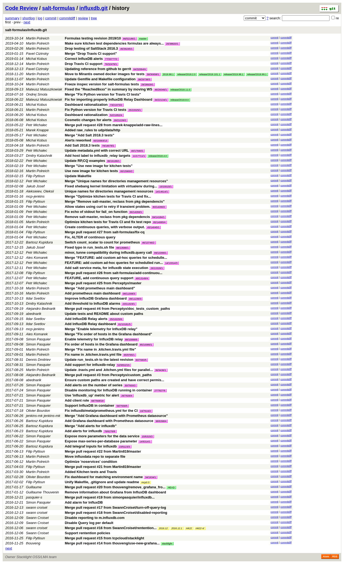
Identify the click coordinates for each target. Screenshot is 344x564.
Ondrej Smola (36, 94)
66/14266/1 (136, 212)
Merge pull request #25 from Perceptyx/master (103, 283)
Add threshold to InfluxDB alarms (92, 303)
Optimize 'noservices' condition (91, 462)
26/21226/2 (120, 120)
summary (12, 18)
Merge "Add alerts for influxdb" (91, 426)
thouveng (33, 543)
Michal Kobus (36, 59)
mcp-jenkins (35, 196)
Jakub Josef (35, 186)
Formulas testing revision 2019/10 (93, 38)
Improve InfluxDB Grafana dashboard (96, 298)
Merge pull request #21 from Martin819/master (103, 467)
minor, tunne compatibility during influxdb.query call (108, 252)
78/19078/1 (108, 145)
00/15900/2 (126, 171)
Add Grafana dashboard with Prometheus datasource (109, 421)
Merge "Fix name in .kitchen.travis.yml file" (100, 349)
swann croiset (36, 507)
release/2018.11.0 (180, 89)
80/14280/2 (159, 207)
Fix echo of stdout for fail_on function (96, 212)
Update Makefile (78, 176)
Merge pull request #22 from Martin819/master (103, 451)
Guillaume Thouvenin (42, 492)
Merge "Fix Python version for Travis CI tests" (103, 94)
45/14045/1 (153, 227)
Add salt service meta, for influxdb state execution (106, 268)
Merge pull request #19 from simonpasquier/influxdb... (110, 497)
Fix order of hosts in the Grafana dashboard (101, 344)
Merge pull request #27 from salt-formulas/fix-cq (105, 232)
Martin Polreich (37, 38)
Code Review (21, 8)
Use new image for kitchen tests (91, 171)
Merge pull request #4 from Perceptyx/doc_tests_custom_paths (117, 309)
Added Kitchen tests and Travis (91, 472)
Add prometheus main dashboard (92, 293)
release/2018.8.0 (179, 100)
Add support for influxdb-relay (90, 365)
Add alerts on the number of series (94, 385)
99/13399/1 (160, 253)
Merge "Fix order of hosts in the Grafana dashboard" (108, 334)
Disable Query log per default (89, 523)
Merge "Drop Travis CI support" (91, 54)
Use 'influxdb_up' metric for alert (92, 395)
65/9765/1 (129, 355)
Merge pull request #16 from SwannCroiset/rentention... (111, 528)
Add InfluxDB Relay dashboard (90, 324)
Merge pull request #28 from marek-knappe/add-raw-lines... (113, 125)
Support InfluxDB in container (89, 405)
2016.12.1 (176, 528)
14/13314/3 (171, 263)
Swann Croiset (37, 518)
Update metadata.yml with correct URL (97, 150)
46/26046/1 (161, 89)
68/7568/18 (97, 400)
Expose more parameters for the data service (102, 436)
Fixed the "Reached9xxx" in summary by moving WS (108, 89)
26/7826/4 (126, 395)
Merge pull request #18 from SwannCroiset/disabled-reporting (116, 513)
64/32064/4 (140, 69)
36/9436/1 (160, 370)
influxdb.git (93, 8)
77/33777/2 (111, 59)
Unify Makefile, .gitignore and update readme (102, 482)
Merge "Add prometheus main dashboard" (100, 288)
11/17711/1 (139, 156)
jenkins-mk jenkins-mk (43, 416)
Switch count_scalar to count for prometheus (102, 242)
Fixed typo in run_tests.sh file (89, 247)
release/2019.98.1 (233, 74)
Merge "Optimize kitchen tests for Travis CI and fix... (108, 196)
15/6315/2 (147, 436)
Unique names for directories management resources (109, 191)
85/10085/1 (146, 344)
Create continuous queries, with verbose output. (105, 227)
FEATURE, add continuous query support (99, 278)
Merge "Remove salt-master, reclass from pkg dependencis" (114, 201)
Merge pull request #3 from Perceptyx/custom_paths (108, 375)
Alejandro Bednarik (41, 309)
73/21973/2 (116, 105)
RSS (334, 556)
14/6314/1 (144, 441)
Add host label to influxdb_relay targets (97, 156)
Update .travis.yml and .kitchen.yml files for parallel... (109, 370)
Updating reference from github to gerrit (98, 69)
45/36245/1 (126, 49)
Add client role (77, 400)
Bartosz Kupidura (39, 242)
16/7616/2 (145, 411)
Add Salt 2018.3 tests (82, 145)
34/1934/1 (150, 477)
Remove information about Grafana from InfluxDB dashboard (115, 492)
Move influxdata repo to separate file (95, 456)
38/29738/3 (144, 79)
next (27, 22)
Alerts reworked (78, 140)
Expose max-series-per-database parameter (101, 441)
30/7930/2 (130, 385)
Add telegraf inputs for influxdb (91, 446)
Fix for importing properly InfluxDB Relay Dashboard (108, 99)
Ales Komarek (37, 258)
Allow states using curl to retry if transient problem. (107, 207)
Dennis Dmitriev (38, 360)
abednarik (33, 314)
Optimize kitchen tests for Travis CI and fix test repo (108, 222)
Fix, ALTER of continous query (90, 237)
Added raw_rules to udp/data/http (92, 130)
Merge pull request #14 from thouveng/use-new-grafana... (113, 543)
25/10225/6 (116, 319)
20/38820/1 (172, 43)
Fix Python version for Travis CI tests (95, 110)
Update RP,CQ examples (85, 161)
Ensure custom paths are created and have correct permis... (114, 380)
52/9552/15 (123, 365)
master (142, 38)
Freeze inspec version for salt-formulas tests (102, 84)
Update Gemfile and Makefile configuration (100, 79)
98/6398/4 (161, 421)
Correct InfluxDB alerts (84, 59)
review (83, 18)
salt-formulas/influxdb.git (26, 30)
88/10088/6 (131, 339)
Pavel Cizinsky (37, 54)
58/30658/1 (153, 74)
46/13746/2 (148, 242)
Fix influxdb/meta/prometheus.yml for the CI (101, 411)
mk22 (189, 528)
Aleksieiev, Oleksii (40, 191)
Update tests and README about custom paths (104, 314)
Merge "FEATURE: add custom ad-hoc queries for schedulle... (116, 258)
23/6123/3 (124, 446)
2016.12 (163, 528)
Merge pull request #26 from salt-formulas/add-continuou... (113, 273)
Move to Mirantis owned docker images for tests (105, 74)
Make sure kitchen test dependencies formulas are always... (115, 43)
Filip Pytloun (35, 176)
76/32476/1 (111, 64)
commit (50, 18)
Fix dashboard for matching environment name (104, 477)
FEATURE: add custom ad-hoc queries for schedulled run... (114, 263)
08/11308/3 (129, 293)
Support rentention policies (87, 533)
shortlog (28, 18)
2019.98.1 (168, 74)
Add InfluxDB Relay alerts (86, 319)
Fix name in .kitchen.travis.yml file (93, 354)
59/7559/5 (122, 406)
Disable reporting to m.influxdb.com (94, 518)
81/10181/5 (124, 324)
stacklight (167, 543)
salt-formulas (58, 8)
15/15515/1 (165, 186)
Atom (326, 556)
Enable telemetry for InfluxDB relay (94, 339)
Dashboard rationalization (86, 105)
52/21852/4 (116, 115)
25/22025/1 (135, 110)
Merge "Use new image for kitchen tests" (98, 166)
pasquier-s (34, 497)
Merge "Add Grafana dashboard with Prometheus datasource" (116, 416)
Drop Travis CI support (83, 64)
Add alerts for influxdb (83, 431)
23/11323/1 (129, 304)
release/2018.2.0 (186, 74)
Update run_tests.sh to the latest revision (99, 360)
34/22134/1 (161, 100)
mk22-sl (200, 528)
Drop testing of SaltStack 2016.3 (91, 48)
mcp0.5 (145, 482)
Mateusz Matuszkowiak (44, 89)
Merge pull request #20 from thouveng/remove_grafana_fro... (116, 487)
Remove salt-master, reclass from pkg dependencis (107, 217)
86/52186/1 (129, 38)
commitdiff (67, 18)
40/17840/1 (137, 151)
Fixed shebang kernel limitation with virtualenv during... (111, 186)
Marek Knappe (37, 130)
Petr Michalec (36, 125)
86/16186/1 (114, 161)
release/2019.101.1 (209, 74)
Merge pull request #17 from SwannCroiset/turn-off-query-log (115, 507)
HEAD (171, 487)
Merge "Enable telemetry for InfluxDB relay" (101, 329)
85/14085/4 (159, 222)
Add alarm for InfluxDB (84, 502)
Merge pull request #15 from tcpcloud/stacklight (104, 538)
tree (94, 18)
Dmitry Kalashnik (39, 156)
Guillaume (34, 487)
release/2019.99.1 (257, 74)
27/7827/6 (160, 390)
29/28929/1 (147, 84)
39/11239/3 (135, 298)
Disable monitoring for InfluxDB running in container (108, 390)
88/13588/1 (122, 247)
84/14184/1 (158, 217)
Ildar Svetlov (35, 298)
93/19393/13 (100, 140)
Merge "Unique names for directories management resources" (116, 181)
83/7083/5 (141, 360)
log (40, 18)
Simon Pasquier (38, 339)
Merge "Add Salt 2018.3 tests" (89, 135)
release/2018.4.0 (158, 156)
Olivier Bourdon (38, 411)
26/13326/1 (156, 268)
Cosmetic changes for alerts (88, 120)
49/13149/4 (142, 278)
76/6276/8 (109, 431)
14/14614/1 (162, 191)
